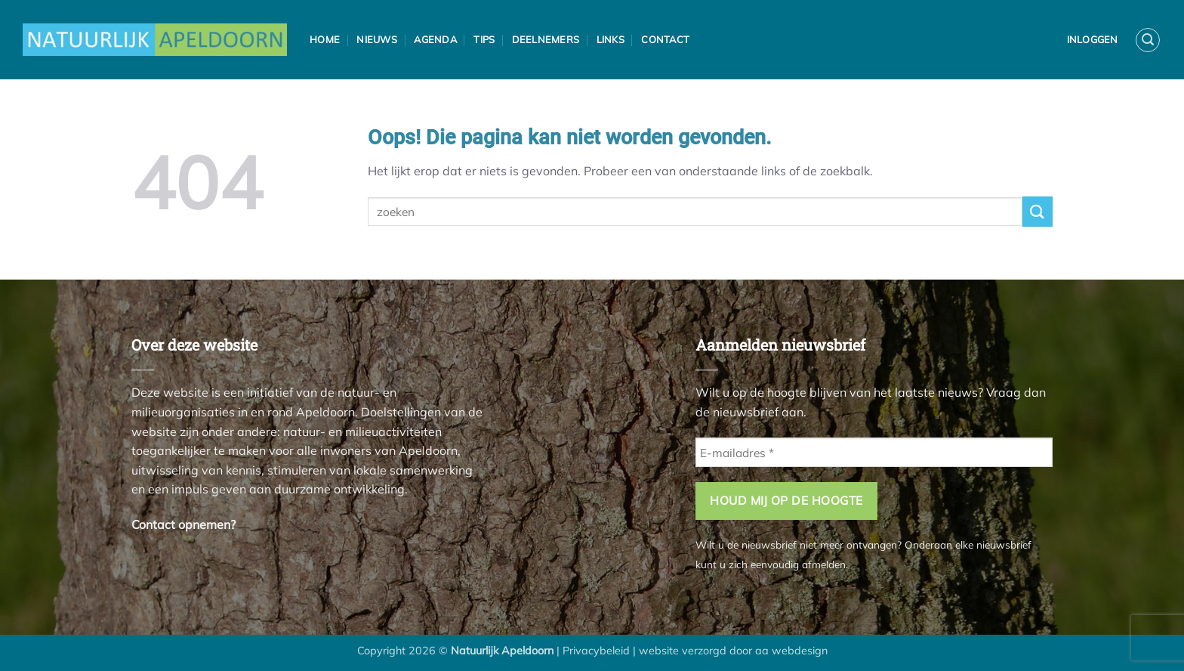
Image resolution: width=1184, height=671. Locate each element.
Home (325, 39)
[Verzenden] (1037, 211)
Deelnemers (546, 39)
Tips (484, 39)
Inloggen (1092, 39)
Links (610, 39)
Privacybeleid (596, 650)
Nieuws (376, 39)
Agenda (435, 39)
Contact (665, 39)
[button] (1148, 40)
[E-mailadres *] (874, 452)
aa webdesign (791, 650)
